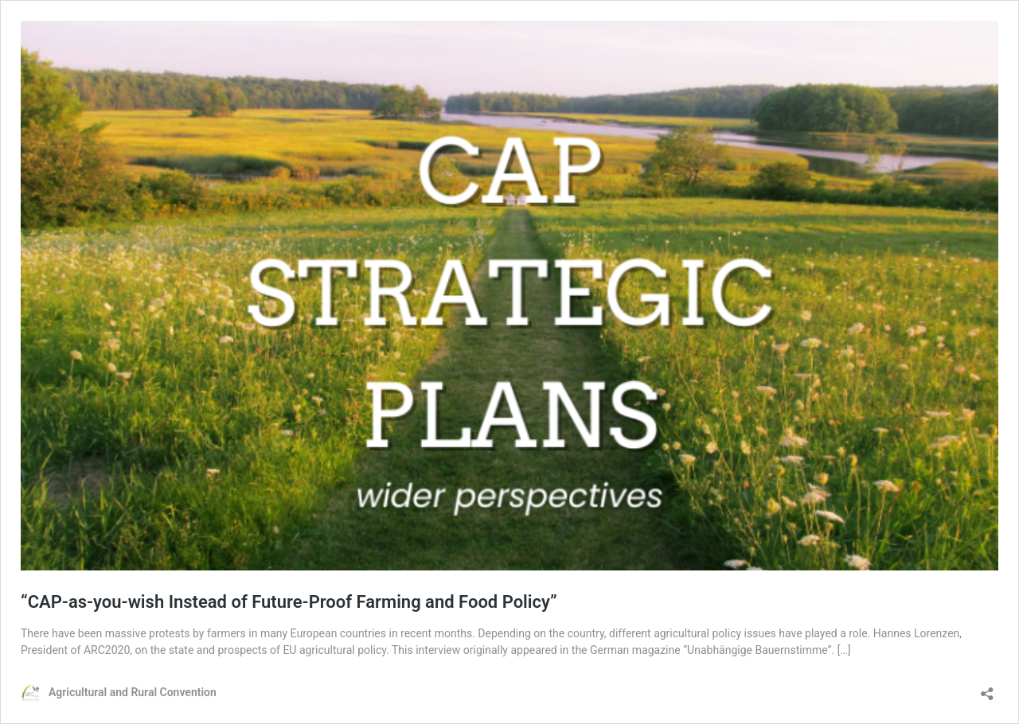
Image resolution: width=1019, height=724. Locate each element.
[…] (844, 650)
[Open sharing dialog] (987, 688)
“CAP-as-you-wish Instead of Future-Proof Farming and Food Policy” (289, 602)
